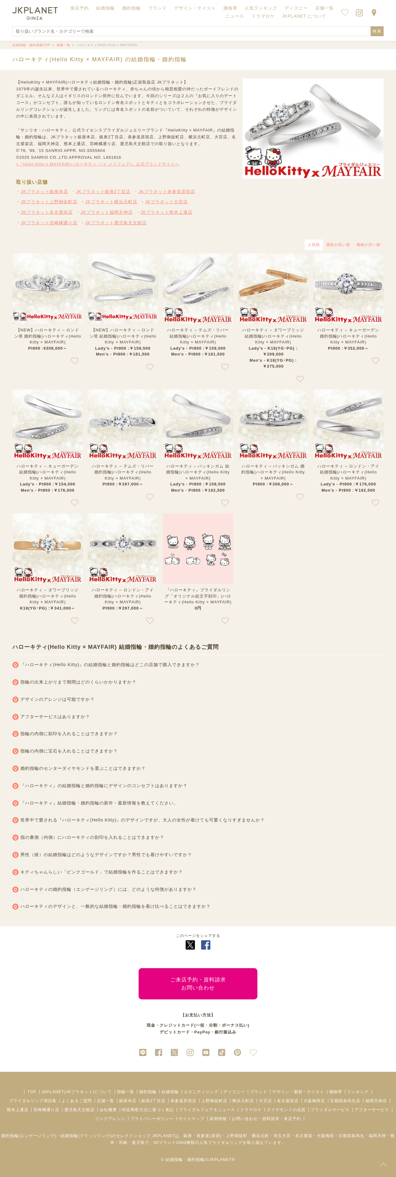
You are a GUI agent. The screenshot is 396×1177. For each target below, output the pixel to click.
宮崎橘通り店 (46, 1109)
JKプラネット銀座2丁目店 (103, 191)
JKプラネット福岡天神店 (106, 212)
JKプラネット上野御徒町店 (49, 201)
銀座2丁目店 (153, 1100)
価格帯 (335, 1091)
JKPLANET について (304, 16)
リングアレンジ (110, 1118)
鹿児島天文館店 (79, 1109)
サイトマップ (191, 1118)
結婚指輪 (170, 1091)
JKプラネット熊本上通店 (166, 212)
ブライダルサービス (330, 1109)
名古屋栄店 (288, 1100)
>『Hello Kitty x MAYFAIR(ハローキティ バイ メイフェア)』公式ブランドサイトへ (97, 164)
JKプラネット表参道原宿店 (166, 191)
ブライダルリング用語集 (33, 1100)
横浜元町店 (243, 1100)
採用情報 (218, 1118)
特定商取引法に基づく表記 (148, 1109)
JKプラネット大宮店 (166, 201)
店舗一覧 (324, 8)
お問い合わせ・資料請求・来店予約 (266, 1118)
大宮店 (265, 1100)
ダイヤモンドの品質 (286, 1109)
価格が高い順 (338, 245)
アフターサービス (372, 1109)
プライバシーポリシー (152, 1118)
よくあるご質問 (77, 1100)
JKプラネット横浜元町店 (111, 201)
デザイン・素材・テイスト (298, 1091)
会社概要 (108, 1109)
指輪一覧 (125, 1091)
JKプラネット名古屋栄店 (47, 212)
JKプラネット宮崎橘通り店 (49, 222)
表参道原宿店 (183, 1100)
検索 (377, 31)
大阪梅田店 (314, 1100)
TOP (32, 1091)
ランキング (358, 1091)
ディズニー (234, 1091)
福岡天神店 (376, 1100)
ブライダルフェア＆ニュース (207, 1109)
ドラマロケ (251, 1109)
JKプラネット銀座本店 (44, 191)
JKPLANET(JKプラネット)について (76, 1091)
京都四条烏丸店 (345, 1100)
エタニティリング (201, 1091)
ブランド (258, 1091)
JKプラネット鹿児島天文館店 (115, 222)
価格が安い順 (368, 245)
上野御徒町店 (214, 1100)
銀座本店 (127, 1100)
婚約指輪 (148, 1091)
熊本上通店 (17, 1109)
